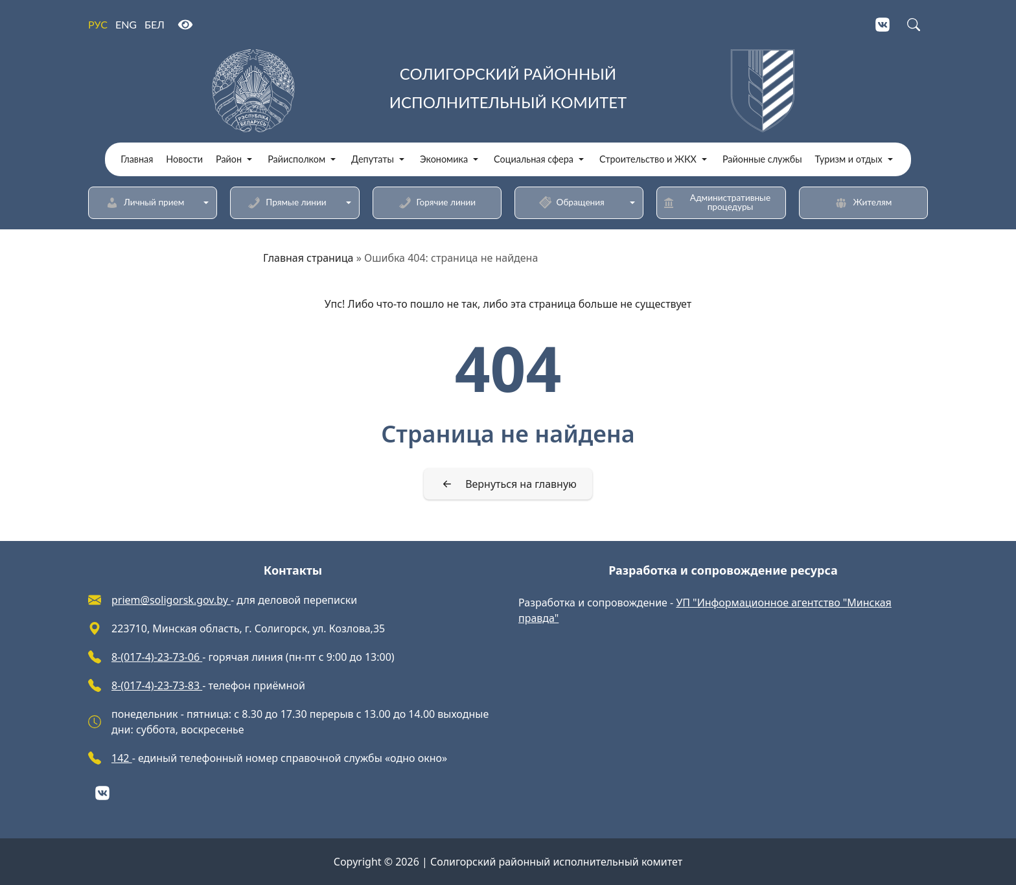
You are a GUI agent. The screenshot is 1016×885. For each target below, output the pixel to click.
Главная (137, 159)
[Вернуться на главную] (508, 484)
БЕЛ (154, 24)
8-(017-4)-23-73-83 (156, 685)
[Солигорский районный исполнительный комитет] (508, 90)
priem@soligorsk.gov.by (171, 600)
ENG (126, 24)
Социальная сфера (533, 159)
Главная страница (308, 258)
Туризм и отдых (849, 159)
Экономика (444, 159)
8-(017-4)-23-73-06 (156, 657)
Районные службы (762, 159)
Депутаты (372, 159)
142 (121, 758)
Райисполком (296, 159)
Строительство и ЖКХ (648, 159)
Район (229, 159)
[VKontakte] (882, 24)
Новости (184, 159)
